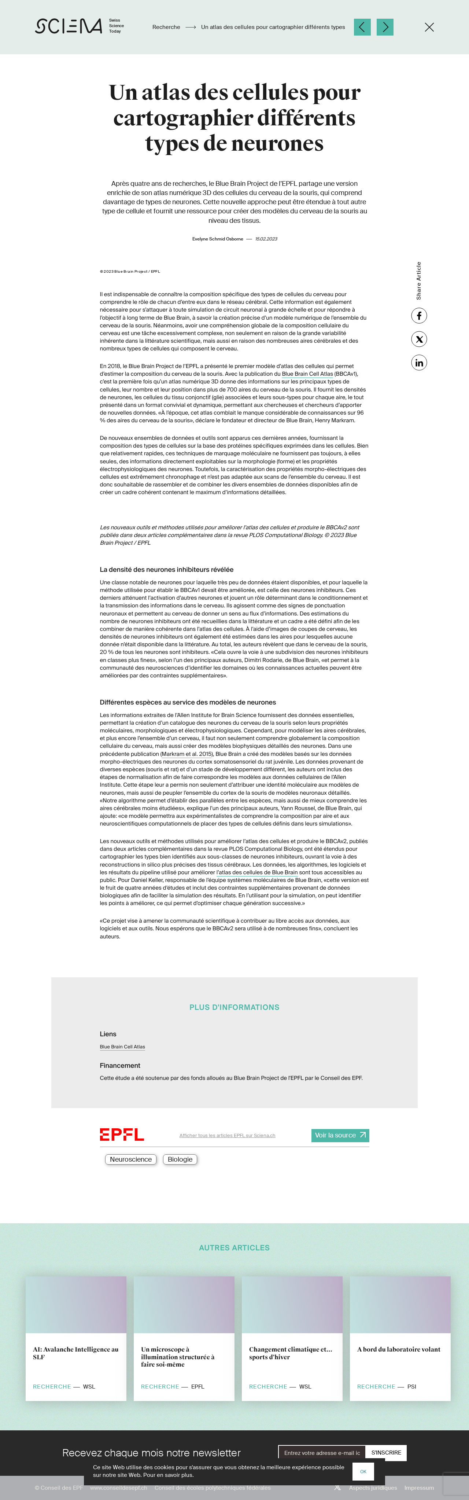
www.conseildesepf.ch (118, 1488)
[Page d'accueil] (87, 27)
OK (363, 1472)
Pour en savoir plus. (168, 1475)
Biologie (180, 1159)
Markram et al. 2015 (186, 754)
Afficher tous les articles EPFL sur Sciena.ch (228, 1135)
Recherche (167, 27)
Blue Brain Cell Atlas (307, 374)
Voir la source (335, 1135)
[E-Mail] (322, 1453)
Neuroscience (131, 1159)
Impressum (419, 1488)
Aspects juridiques (373, 1488)
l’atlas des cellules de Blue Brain (257, 872)
